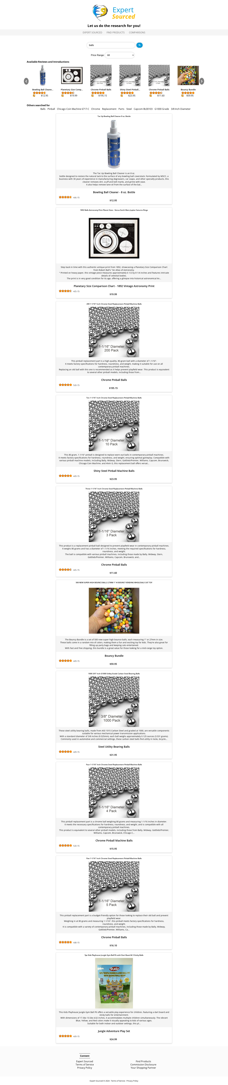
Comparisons (137, 32)
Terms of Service (85, 1064)
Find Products (116, 32)
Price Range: (97, 55)
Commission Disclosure (143, 1064)
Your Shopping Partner (143, 1067)
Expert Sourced (92, 32)
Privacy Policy (84, 1067)
